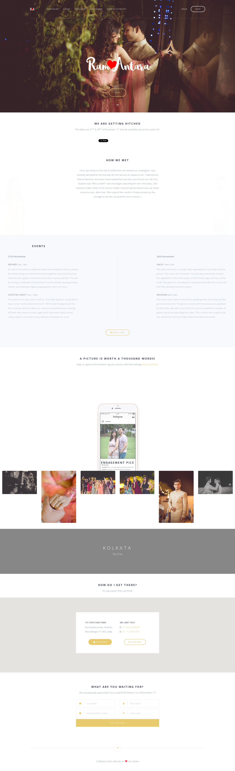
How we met (53, 9)
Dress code (117, 332)
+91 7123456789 (130, 631)
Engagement (96, 9)
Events (66, 9)
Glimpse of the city (116, 9)
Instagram (80, 9)
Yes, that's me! (117, 723)
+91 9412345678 (130, 627)
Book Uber (100, 642)
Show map (135, 642)
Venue (184, 9)
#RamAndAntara (150, 364)
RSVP (198, 9)
